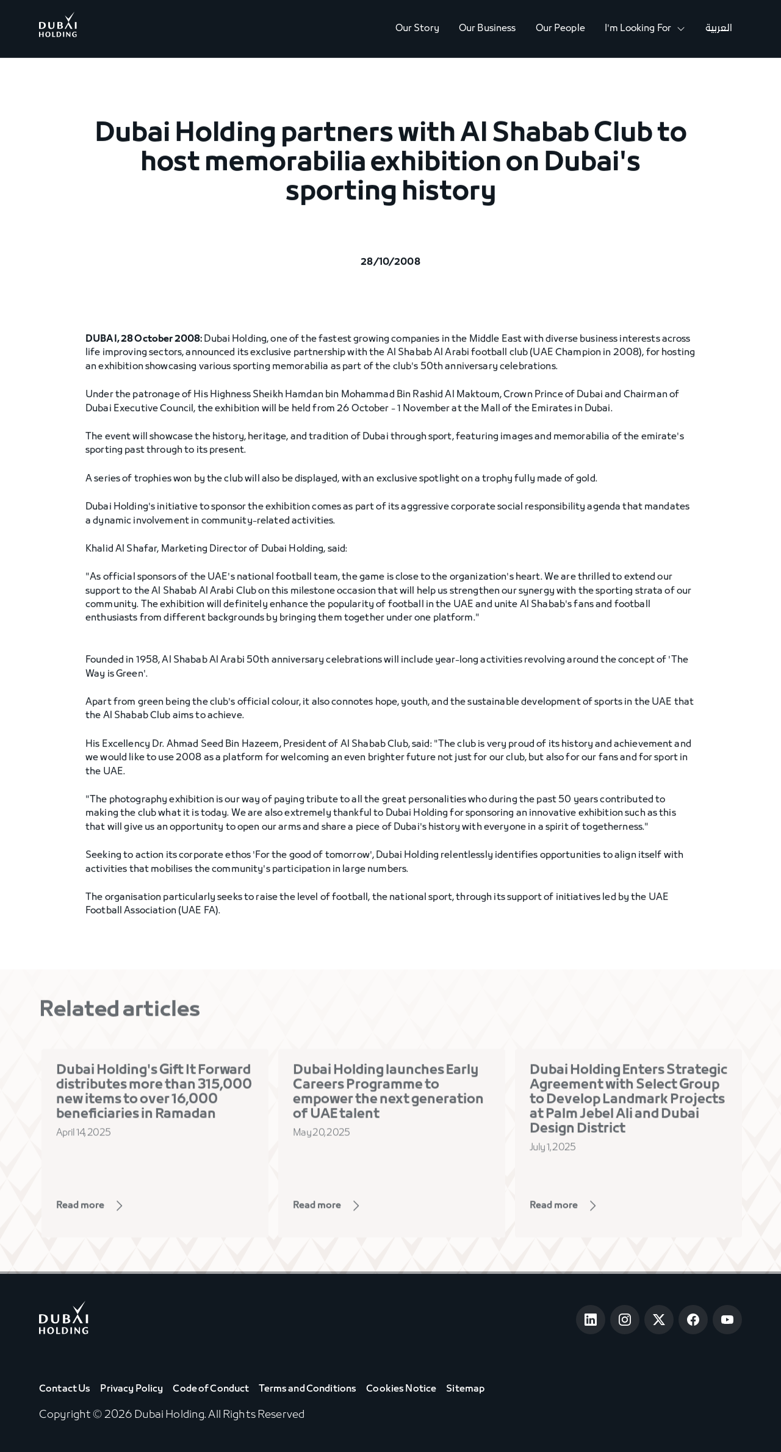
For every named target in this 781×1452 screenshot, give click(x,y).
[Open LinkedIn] (590, 1319)
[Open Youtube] (727, 1319)
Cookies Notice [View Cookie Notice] (401, 1389)
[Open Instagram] (624, 1319)
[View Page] (108, 1209)
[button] (645, 29)
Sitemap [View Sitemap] (465, 1389)
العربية (718, 29)
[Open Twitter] (659, 1319)
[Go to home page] (63, 1320)
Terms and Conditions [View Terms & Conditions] (307, 1389)
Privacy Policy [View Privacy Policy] (131, 1389)
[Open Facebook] (693, 1319)
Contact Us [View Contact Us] (64, 1389)
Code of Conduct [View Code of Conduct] (211, 1389)
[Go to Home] (58, 29)
